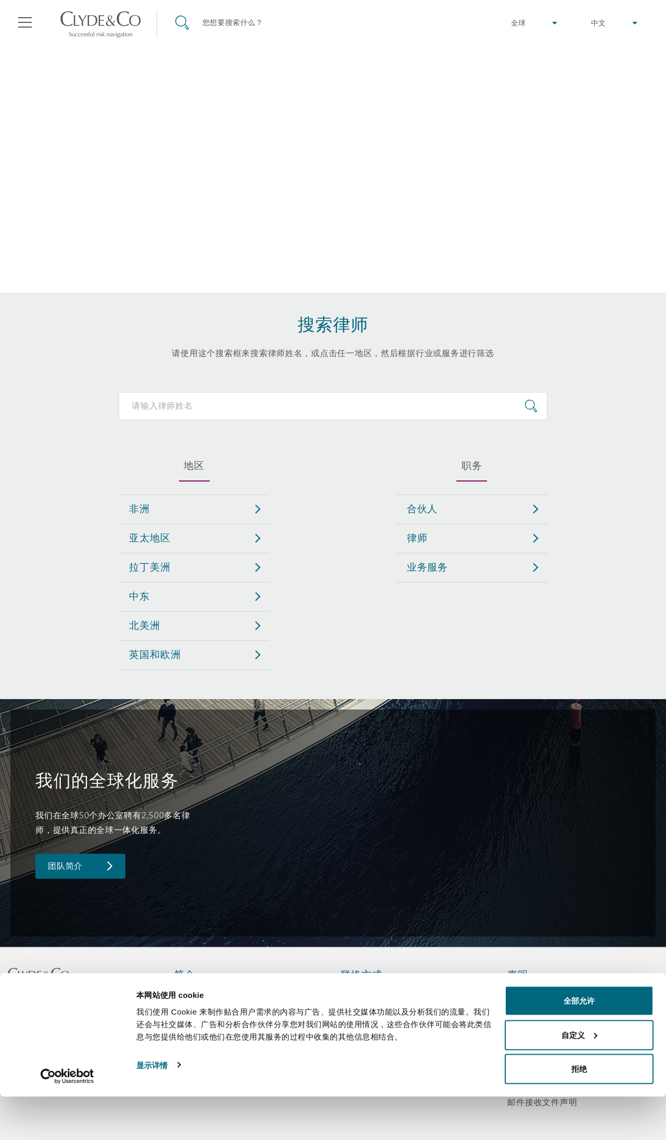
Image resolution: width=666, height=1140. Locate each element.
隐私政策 (524, 1011)
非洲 (139, 508)
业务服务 (427, 567)
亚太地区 (149, 537)
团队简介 (65, 865)
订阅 (349, 1011)
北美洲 (144, 625)
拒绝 (579, 1112)
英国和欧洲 (155, 654)
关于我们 (191, 992)
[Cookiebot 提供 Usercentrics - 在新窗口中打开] (67, 1120)
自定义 (579, 1078)
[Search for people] (333, 406)
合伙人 (422, 508)
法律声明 (524, 992)
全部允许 (579, 1044)
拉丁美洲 (149, 567)
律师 (417, 537)
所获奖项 (191, 1011)
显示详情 (152, 1108)
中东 (139, 596)
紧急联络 (371, 992)
